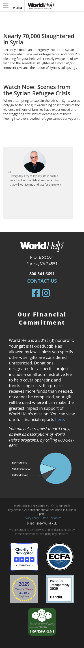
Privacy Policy (31, 518)
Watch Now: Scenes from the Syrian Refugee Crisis (37, 90)
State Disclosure (51, 518)
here (59, 419)
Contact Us (42, 281)
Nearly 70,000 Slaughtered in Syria (38, 39)
